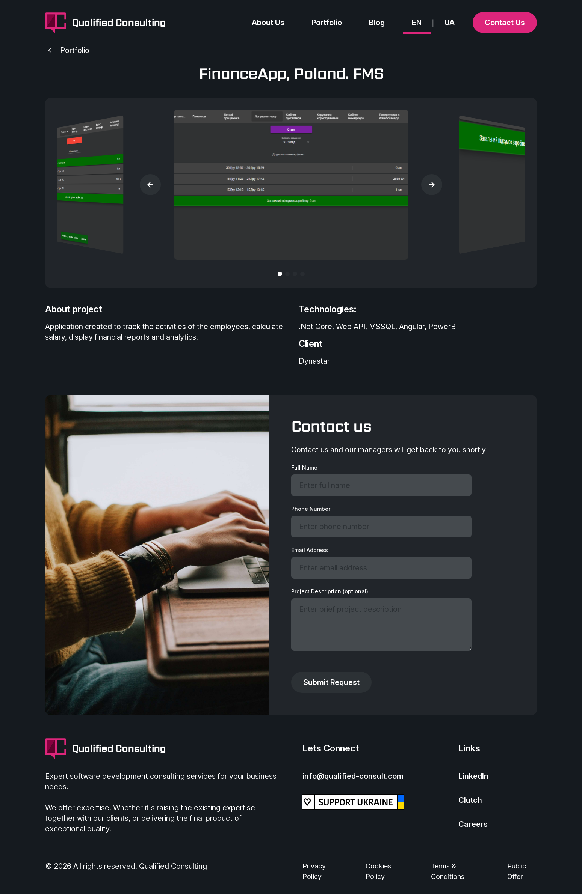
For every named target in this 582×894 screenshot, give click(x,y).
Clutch (470, 800)
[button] (150, 184)
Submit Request (331, 682)
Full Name (304, 467)
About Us (268, 22)
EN (417, 22)
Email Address (309, 550)
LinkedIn (473, 776)
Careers (473, 824)
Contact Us (505, 22)
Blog (377, 22)
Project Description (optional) (329, 591)
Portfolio (326, 22)
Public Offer (516, 871)
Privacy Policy (314, 871)
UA (449, 22)
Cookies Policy (378, 871)
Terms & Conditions (447, 871)
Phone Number (310, 509)
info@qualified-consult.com (353, 776)
